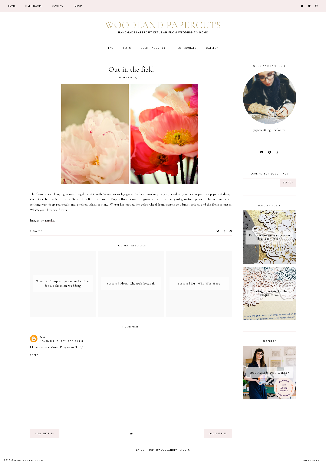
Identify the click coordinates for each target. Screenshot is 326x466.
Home (12, 5)
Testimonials (186, 48)
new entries (44, 433)
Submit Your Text (154, 48)
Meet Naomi (34, 5)
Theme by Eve (312, 460)
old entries (218, 433)
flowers (36, 231)
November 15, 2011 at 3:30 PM (61, 341)
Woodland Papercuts (163, 25)
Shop (78, 5)
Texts (127, 48)
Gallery (212, 48)
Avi (42, 337)
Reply (34, 355)
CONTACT (58, 5)
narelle (49, 220)
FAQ (110, 48)
